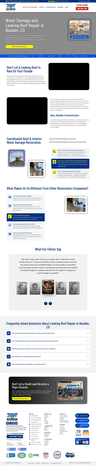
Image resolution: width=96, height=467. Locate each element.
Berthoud (46, 430)
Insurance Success (63, 415)
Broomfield (46, 435)
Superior (46, 420)
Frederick (46, 444)
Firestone (46, 443)
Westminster (46, 434)
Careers (61, 432)
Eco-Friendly (62, 428)
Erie (45, 445)
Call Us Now (83, 5)
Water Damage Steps (64, 420)
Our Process (62, 427)
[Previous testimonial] (45, 303)
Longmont (46, 427)
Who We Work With (63, 431)
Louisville (46, 422)
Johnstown (46, 442)
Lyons (45, 419)
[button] (48, 333)
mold (24, 83)
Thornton (46, 436)
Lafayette (46, 423)
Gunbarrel (46, 416)
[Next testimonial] (50, 303)
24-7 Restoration (16, 462)
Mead (45, 428)
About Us (61, 426)
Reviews (61, 433)
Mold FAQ (62, 419)
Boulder (46, 415)
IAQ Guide (62, 418)
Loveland (46, 440)
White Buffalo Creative (85, 462)
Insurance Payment (64, 416)
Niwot (45, 418)
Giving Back (62, 430)
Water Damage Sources (64, 422)
